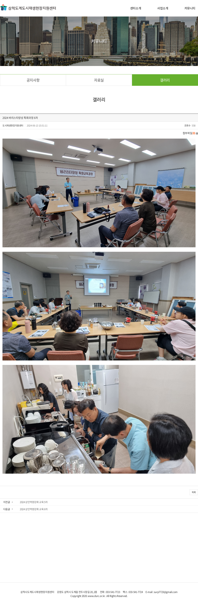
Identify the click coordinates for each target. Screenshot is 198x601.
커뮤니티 (189, 8)
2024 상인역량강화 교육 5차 (34, 502)
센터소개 (135, 8)
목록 (194, 492)
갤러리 (165, 80)
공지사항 (33, 80)
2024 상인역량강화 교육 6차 (34, 509)
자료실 (99, 80)
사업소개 (162, 8)
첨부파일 (190, 133)
